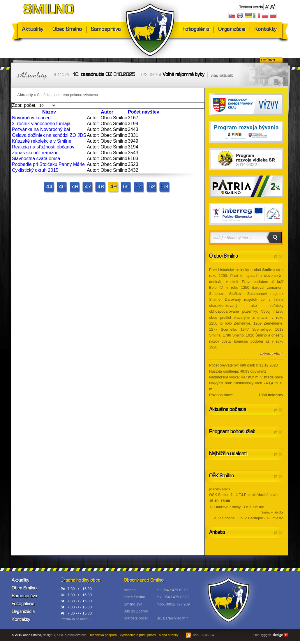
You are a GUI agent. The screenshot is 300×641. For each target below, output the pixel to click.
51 (139, 187)
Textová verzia (251, 7)
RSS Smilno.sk (200, 635)
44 (49, 187)
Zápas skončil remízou (35, 152)
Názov (49, 111)
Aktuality (32, 30)
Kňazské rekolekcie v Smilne (41, 141)
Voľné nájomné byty (183, 74)
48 (100, 187)
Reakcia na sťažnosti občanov (43, 146)
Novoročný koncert (31, 117)
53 (164, 187)
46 (75, 187)
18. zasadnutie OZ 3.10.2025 (104, 74)
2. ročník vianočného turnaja (41, 123)
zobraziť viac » (271, 353)
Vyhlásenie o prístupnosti (138, 635)
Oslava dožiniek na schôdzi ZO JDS (49, 135)
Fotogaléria (195, 30)
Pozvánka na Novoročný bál (41, 129)
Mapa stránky (169, 635)
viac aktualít (222, 76)
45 (62, 187)
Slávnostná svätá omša (36, 158)
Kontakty (265, 30)
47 (87, 187)
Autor (107, 111)
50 (126, 187)
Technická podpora (103, 635)
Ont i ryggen (262, 635)
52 (152, 187)
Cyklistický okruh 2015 (35, 170)
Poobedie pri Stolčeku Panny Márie (48, 164)
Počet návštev (143, 111)
